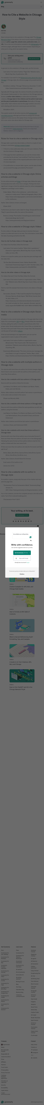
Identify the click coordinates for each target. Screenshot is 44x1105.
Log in (28, 562)
